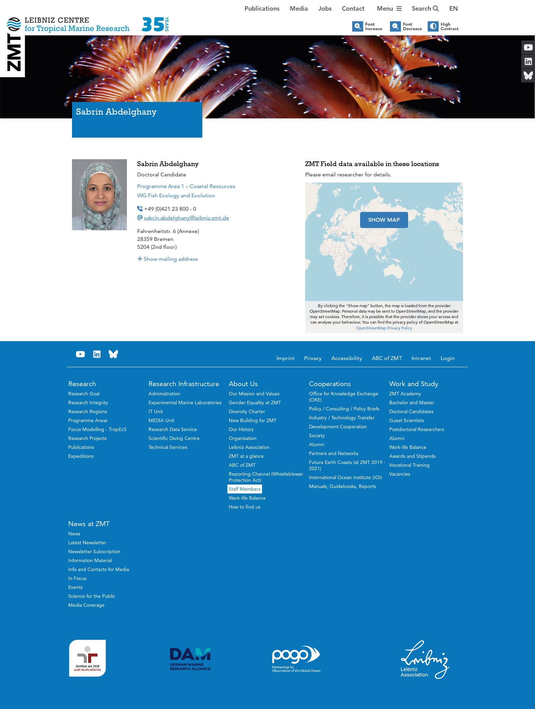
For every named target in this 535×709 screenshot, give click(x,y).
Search (425, 8)
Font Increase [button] (373, 26)
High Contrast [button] (450, 26)
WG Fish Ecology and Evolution (176, 195)
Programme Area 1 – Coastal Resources (186, 186)
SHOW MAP (384, 220)
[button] (453, 8)
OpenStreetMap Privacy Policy (384, 327)
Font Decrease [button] (412, 26)
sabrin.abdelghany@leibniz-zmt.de (186, 217)
